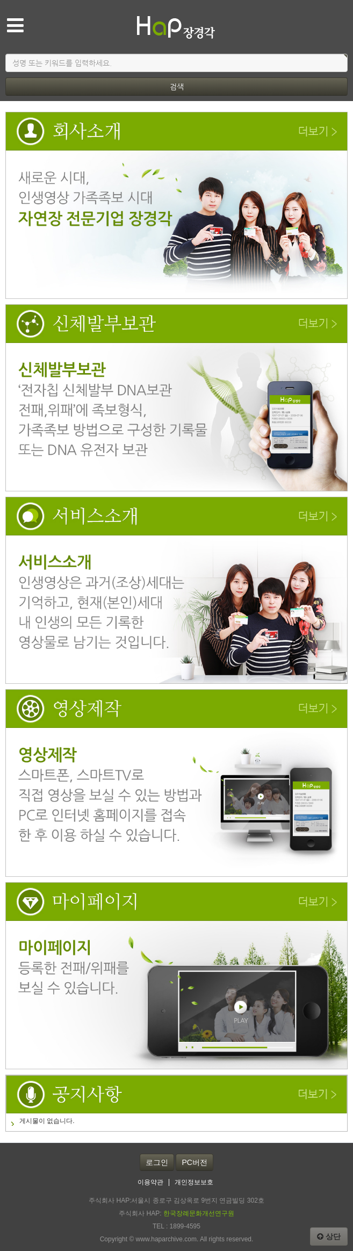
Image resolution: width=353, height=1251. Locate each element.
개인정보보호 (194, 1182)
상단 (329, 1236)
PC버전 (194, 1162)
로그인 (157, 1162)
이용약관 (150, 1182)
